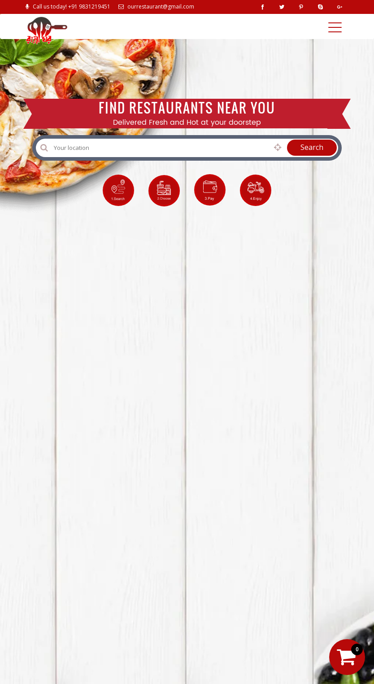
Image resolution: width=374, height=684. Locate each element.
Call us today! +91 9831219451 (68, 6)
